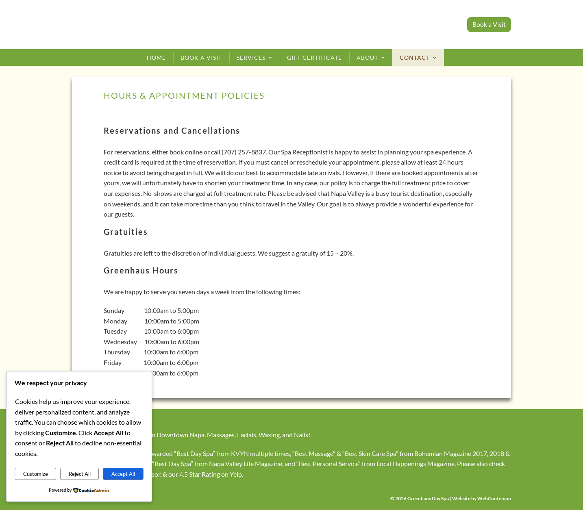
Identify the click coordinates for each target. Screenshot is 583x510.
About (367, 57)
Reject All (80, 474)
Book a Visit (489, 24)
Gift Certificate (314, 57)
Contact (415, 57)
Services (251, 57)
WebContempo (494, 498)
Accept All (123, 474)
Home (156, 57)
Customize (35, 474)
